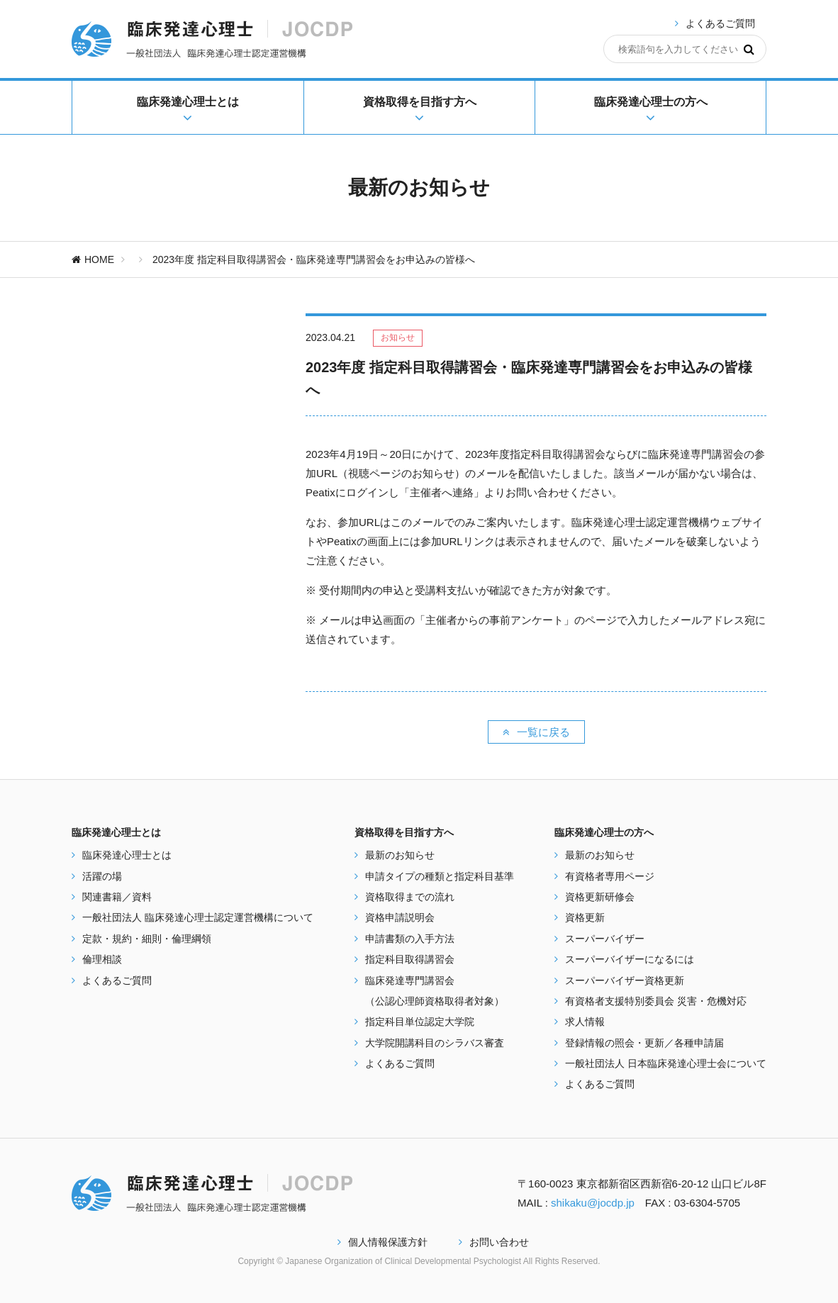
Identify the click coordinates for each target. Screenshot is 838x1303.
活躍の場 (102, 876)
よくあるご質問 (720, 23)
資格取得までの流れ (409, 896)
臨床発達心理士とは (127, 855)
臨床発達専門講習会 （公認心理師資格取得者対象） (434, 991)
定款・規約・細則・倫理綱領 (146, 938)
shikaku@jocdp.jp (593, 1203)
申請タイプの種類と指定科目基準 (439, 876)
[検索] (749, 49)
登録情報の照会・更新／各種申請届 (644, 1042)
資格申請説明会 (400, 917)
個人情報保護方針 (382, 1242)
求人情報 (585, 1021)
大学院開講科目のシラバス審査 (434, 1042)
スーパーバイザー (604, 938)
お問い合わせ (494, 1242)
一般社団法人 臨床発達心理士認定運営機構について (197, 917)
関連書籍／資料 (117, 896)
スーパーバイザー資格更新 (624, 980)
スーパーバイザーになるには (629, 959)
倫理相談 (102, 959)
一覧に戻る (536, 732)
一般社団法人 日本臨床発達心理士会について (665, 1063)
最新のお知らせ (400, 855)
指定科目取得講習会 (409, 959)
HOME (93, 259)
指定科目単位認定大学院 (419, 1021)
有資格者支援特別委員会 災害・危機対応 (656, 1001)
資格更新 (585, 917)
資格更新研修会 (600, 896)
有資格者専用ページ (609, 876)
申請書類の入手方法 (409, 938)
